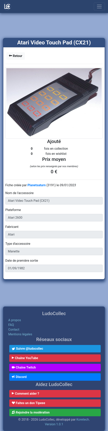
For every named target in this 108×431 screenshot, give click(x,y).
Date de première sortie (21, 260)
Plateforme (13, 210)
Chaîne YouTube (25, 358)
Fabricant (12, 227)
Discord (19, 377)
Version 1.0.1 (54, 424)
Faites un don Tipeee (28, 403)
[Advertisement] (54, 26)
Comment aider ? (25, 393)
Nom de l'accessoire (19, 193)
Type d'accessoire (17, 244)
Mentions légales (20, 334)
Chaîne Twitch (24, 367)
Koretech (82, 419)
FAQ (11, 325)
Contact (13, 329)
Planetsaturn (37, 185)
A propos (14, 320)
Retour (15, 56)
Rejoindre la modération (31, 412)
